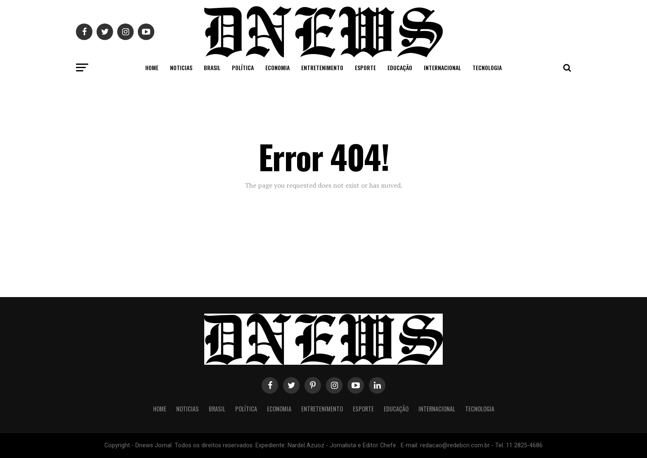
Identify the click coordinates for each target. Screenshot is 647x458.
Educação (399, 67)
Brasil (212, 67)
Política (243, 67)
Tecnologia (487, 67)
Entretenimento (322, 67)
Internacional (442, 67)
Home (151, 67)
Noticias (181, 67)
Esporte (365, 67)
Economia (277, 67)
